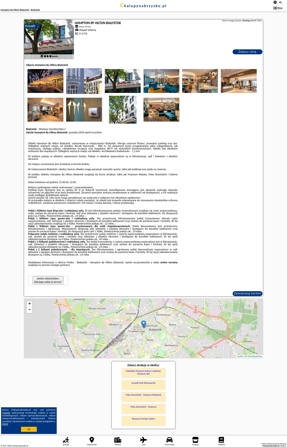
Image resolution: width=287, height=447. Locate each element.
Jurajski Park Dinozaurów (143, 383)
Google (6, 412)
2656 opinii (84, 132)
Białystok (30, 26)
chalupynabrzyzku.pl (143, 5)
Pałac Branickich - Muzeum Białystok (143, 394)
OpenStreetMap (255, 356)
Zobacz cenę (248, 52)
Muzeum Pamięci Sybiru (143, 418)
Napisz (283, 445)
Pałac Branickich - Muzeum (143, 406)
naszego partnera (60, 265)
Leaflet (240, 356)
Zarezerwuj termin (247, 293)
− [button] (29, 310)
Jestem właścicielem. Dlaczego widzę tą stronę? (48, 280)
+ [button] (29, 304)
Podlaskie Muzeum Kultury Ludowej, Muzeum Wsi (143, 372)
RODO (5, 424)
